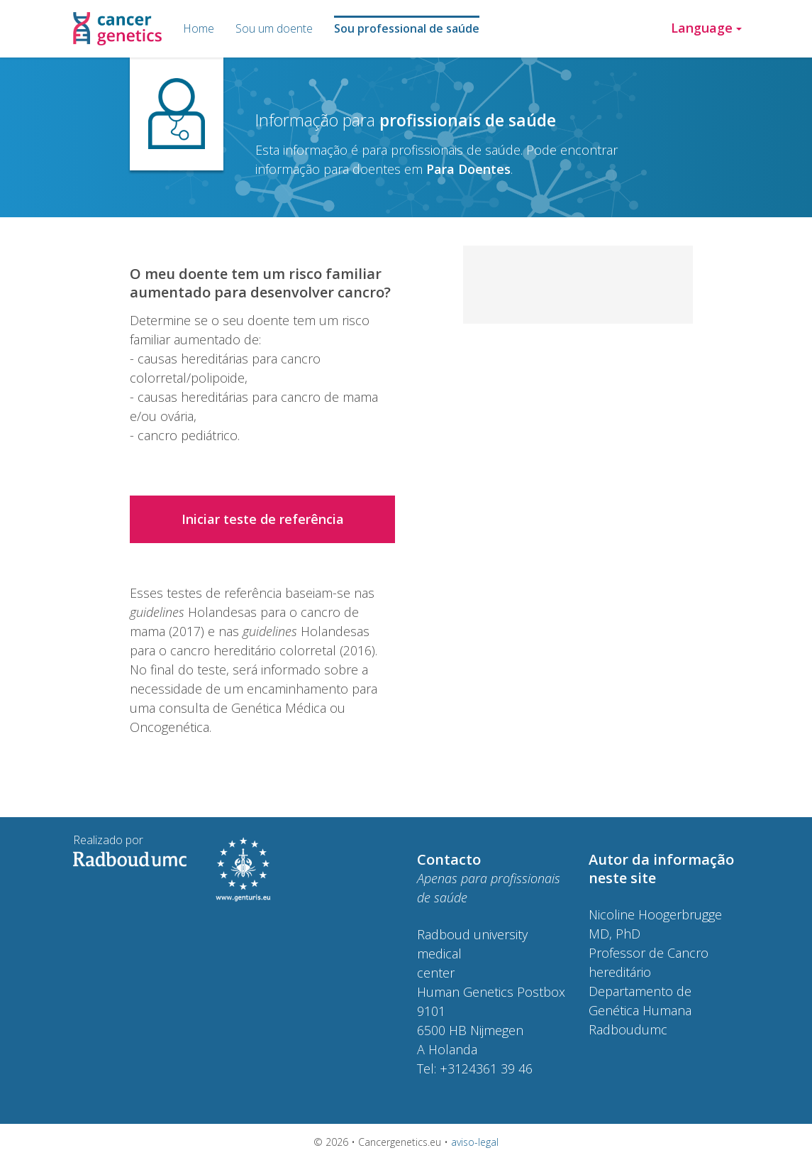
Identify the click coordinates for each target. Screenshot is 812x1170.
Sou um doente (274, 28)
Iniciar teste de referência (263, 518)
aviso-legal (475, 1142)
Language (706, 27)
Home (198, 28)
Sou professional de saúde (406, 28)
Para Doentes (468, 168)
